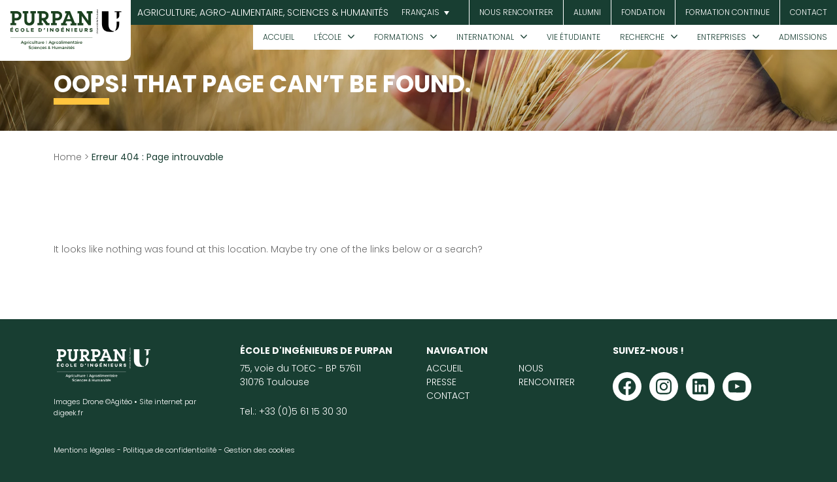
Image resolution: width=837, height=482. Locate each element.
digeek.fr (68, 412)
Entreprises (721, 37)
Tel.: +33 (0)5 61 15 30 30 (293, 411)
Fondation (643, 12)
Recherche (642, 37)
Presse (441, 381)
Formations (399, 37)
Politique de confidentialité (169, 450)
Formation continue (727, 12)
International (485, 37)
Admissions (803, 37)
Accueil (278, 37)
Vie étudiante (573, 37)
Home (68, 157)
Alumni (587, 12)
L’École (327, 37)
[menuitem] (424, 13)
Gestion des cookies (259, 450)
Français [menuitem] (420, 12)
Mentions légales (84, 450)
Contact (808, 12)
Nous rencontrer (516, 12)
